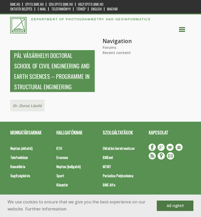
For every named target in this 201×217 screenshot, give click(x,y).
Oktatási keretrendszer (119, 148)
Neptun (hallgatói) (68, 166)
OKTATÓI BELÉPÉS (21, 9)
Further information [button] (45, 209)
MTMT (107, 166)
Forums (109, 47)
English (96, 9)
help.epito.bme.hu (90, 4)
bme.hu (15, 4)
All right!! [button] (175, 205)
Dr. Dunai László (27, 105)
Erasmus (62, 157)
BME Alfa (109, 184)
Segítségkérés (20, 175)
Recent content (117, 52)
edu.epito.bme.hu (61, 4)
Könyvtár (62, 184)
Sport (60, 175)
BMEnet (108, 157)
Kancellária (17, 166)
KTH (59, 148)
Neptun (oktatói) (21, 148)
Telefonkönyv (61, 9)
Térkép (81, 9)
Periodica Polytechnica (118, 175)
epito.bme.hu (34, 4)
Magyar (112, 9)
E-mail (42, 9)
